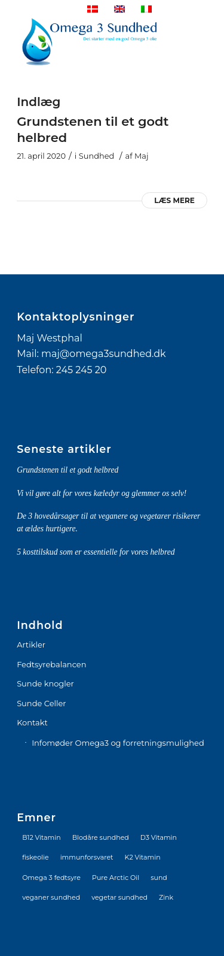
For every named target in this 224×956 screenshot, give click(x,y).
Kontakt (32, 722)
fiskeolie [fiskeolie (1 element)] (35, 857)
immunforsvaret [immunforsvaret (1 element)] (86, 857)
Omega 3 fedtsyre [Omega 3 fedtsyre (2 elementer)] (51, 877)
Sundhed (97, 156)
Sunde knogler (45, 683)
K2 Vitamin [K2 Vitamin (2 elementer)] (143, 857)
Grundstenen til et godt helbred (67, 469)
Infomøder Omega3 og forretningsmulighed (118, 743)
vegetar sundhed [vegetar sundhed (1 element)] (119, 897)
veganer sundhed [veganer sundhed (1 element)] (51, 897)
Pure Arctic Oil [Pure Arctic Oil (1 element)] (115, 877)
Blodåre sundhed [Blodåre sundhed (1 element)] (100, 837)
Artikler (31, 644)
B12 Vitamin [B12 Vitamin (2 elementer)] (41, 837)
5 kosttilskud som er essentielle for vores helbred (95, 551)
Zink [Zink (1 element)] (166, 897)
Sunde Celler (41, 703)
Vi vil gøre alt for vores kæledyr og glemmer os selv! (101, 493)
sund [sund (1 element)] (159, 877)
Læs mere (174, 200)
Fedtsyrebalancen (51, 664)
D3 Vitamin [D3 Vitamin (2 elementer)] (158, 837)
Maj (141, 156)
